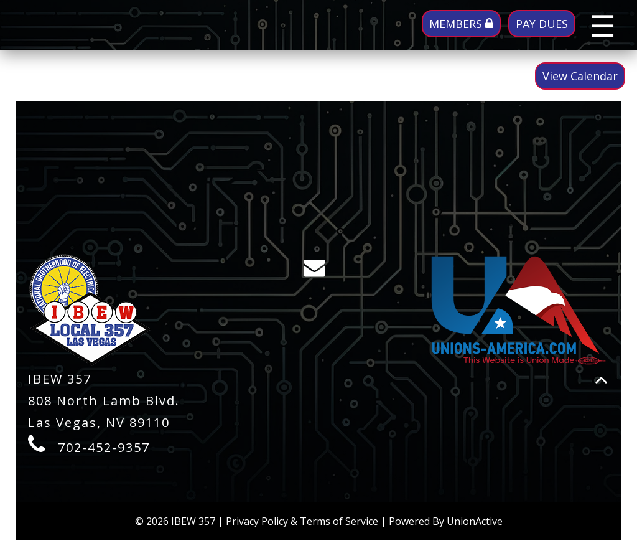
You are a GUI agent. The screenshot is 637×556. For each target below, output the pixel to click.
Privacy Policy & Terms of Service (302, 521)
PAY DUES (542, 23)
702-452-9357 (104, 447)
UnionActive (475, 521)
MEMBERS (461, 23)
